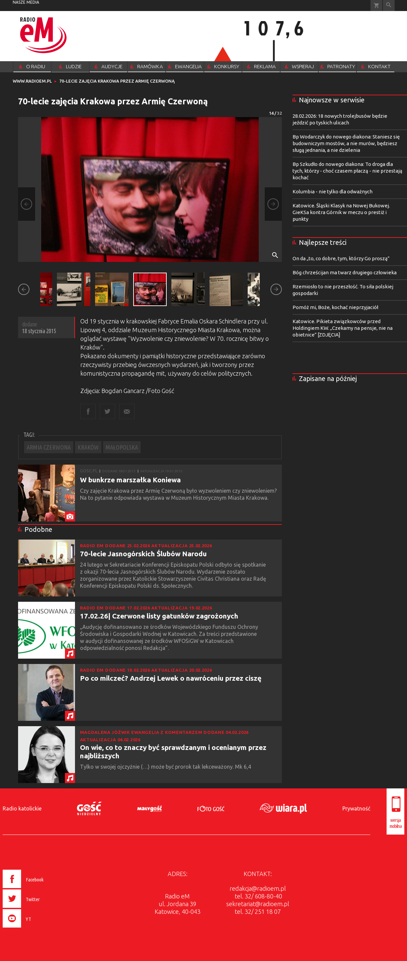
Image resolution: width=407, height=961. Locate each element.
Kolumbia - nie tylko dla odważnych (333, 191)
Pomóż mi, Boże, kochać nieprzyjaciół (335, 307)
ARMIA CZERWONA (49, 447)
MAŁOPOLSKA (122, 447)
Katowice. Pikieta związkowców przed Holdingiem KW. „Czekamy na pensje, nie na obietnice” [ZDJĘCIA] (343, 328)
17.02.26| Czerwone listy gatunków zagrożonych (159, 616)
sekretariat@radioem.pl (257, 903)
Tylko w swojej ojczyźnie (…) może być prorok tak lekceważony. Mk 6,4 (166, 767)
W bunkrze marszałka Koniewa (130, 480)
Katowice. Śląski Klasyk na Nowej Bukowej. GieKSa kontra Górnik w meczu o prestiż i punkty (341, 212)
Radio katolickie (22, 808)
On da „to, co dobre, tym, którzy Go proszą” (341, 258)
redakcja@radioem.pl (258, 888)
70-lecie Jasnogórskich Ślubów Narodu (143, 554)
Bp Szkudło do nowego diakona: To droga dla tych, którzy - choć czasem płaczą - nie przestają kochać (347, 170)
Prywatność (356, 808)
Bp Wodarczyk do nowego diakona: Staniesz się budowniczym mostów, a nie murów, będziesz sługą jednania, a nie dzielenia (346, 143)
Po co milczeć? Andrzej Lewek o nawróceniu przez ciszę (170, 678)
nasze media (26, 2)
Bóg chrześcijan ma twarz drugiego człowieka (345, 272)
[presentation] (37, 929)
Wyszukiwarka (389, 5)
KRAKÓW (88, 447)
